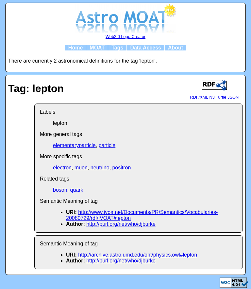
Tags (117, 47)
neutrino (100, 167)
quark (76, 190)
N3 (212, 97)
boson (60, 190)
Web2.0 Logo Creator (125, 36)
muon (81, 167)
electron (62, 167)
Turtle (221, 97)
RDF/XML (199, 97)
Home (75, 47)
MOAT (97, 47)
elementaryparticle (74, 145)
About (175, 47)
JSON (233, 97)
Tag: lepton (36, 88)
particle (107, 145)
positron (121, 167)
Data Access (145, 47)
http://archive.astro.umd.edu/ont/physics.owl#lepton (137, 255)
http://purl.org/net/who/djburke (121, 224)
